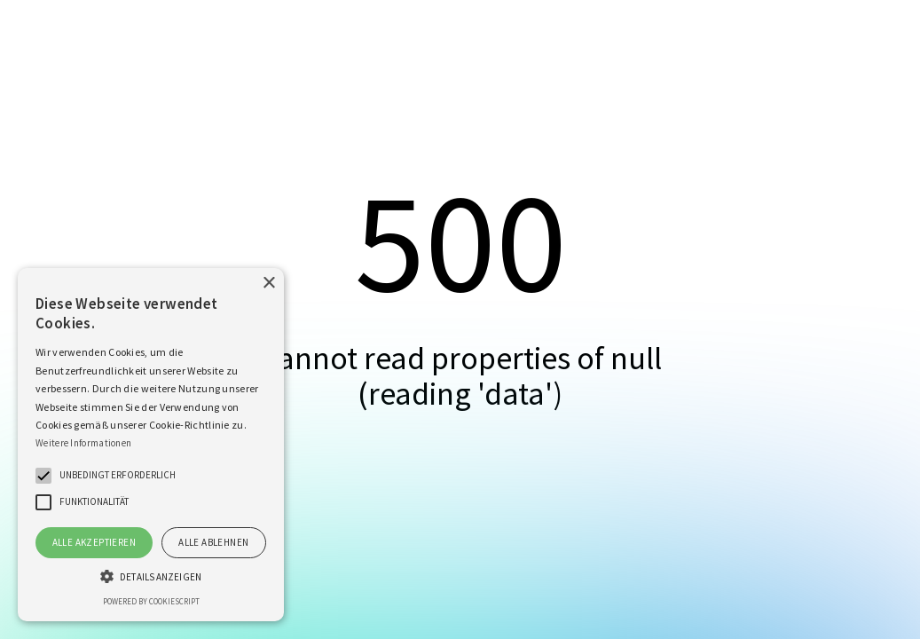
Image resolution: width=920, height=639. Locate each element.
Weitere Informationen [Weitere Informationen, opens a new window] (83, 443)
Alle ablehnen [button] (213, 542)
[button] (43, 475)
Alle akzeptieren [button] (94, 542)
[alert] (151, 444)
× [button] (268, 283)
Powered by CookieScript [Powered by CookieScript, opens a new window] (151, 601)
